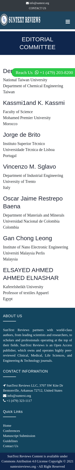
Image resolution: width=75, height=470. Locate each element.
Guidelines (10, 441)
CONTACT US (37, 8)
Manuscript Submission (19, 436)
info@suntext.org (37, 3)
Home (7, 425)
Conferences (11, 431)
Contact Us (10, 446)
